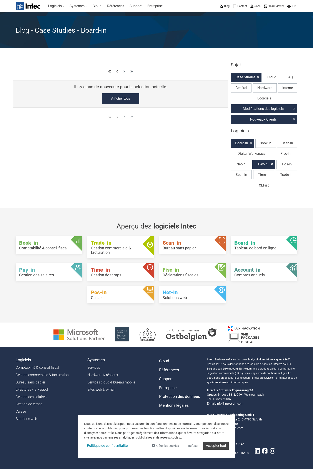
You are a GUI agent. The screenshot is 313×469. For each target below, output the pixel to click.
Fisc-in (286, 153)
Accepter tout (216, 446)
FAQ (289, 77)
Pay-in (263, 164)
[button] (291, 6)
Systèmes (96, 360)
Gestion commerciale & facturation (42, 375)
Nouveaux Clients (263, 119)
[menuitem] (56, 6)
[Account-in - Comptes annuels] (264, 272)
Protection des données (179, 396)
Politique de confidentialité (107, 446)
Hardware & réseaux (102, 375)
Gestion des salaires (31, 397)
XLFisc (264, 185)
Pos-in (287, 164)
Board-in (241, 143)
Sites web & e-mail (101, 389)
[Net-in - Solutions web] (192, 294)
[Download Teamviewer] (274, 6)
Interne (287, 88)
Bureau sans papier (30, 382)
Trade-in (286, 175)
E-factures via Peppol (32, 389)
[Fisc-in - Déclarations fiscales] (192, 272)
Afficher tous (120, 98)
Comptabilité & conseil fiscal (37, 367)
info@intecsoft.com (229, 403)
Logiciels (264, 98)
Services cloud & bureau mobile (111, 382)
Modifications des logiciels (263, 109)
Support (166, 379)
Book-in (265, 143)
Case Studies (245, 77)
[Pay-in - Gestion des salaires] (49, 272)
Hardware (264, 88)
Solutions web (26, 419)
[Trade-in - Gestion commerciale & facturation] (120, 247)
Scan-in (241, 175)
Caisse (21, 411)
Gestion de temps (29, 404)
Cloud (271, 77)
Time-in (264, 175)
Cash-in (287, 143)
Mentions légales (174, 405)
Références (169, 370)
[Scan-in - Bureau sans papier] (192, 245)
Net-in (240, 164)
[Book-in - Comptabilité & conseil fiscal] (49, 245)
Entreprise (168, 388)
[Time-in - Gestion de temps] (120, 272)
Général (241, 88)
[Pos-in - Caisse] (120, 294)
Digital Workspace (251, 153)
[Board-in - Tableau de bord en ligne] (264, 245)
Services (93, 367)
